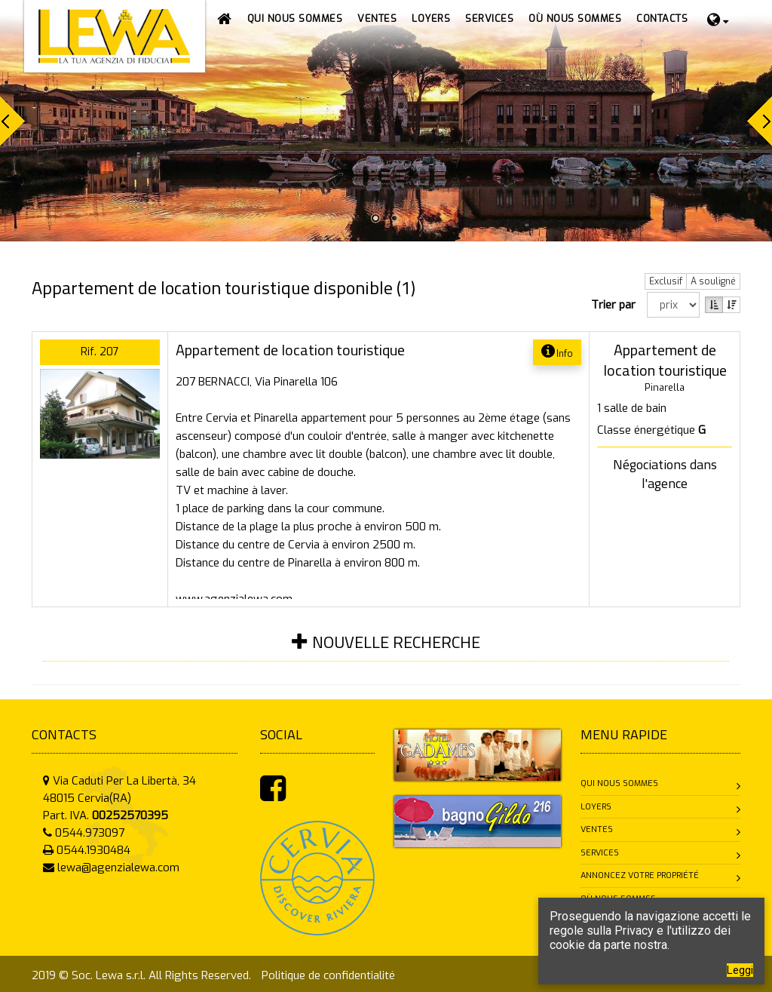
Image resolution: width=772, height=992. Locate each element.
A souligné (713, 281)
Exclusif (665, 281)
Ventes (597, 829)
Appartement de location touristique (290, 349)
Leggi (740, 970)
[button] (377, 18)
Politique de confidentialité (328, 975)
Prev (12, 121)
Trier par (616, 304)
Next (759, 121)
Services (600, 852)
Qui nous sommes (619, 783)
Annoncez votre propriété (640, 875)
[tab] (386, 651)
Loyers (596, 806)
